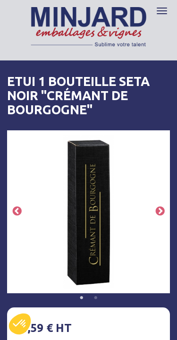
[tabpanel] (88, 211)
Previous (17, 211)
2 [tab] (96, 298)
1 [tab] (81, 298)
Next (160, 211)
